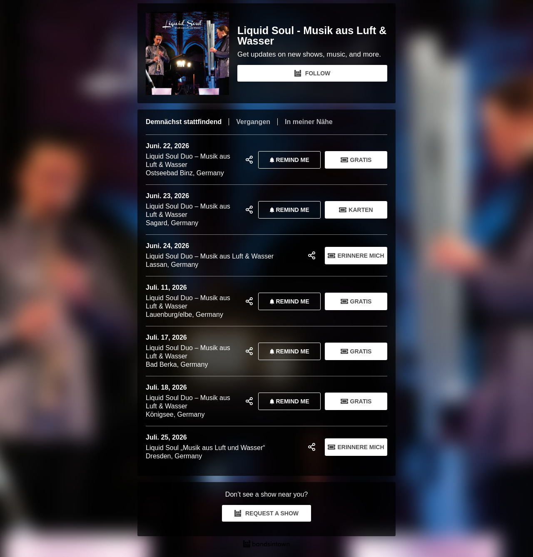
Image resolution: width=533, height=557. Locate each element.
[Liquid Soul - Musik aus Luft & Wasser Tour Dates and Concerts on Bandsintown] (266, 545)
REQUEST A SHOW (266, 513)
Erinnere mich (356, 255)
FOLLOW (312, 73)
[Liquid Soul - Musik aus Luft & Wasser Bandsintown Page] (191, 53)
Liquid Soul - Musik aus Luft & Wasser (311, 35)
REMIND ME (287, 159)
